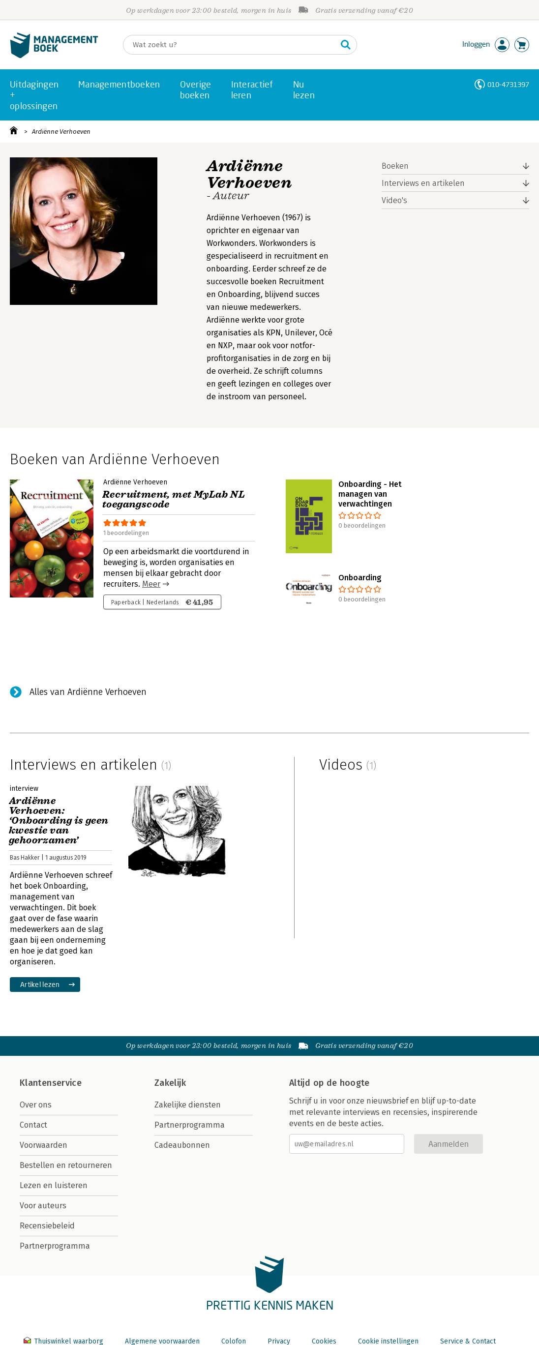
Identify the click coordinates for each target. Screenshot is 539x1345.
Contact (33, 1125)
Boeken (395, 166)
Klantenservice (51, 1082)
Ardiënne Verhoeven (61, 131)
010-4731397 (508, 84)
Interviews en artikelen (423, 183)
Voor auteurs (43, 1205)
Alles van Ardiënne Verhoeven (88, 692)
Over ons (36, 1104)
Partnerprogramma (55, 1246)
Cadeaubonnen (182, 1145)
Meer (151, 584)
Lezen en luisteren (54, 1185)
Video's (394, 200)
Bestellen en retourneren (66, 1165)
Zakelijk (170, 1082)
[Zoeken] (230, 45)
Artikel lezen (40, 984)
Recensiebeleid (47, 1225)
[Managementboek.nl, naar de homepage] (54, 56)
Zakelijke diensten (187, 1104)
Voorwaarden (43, 1145)
